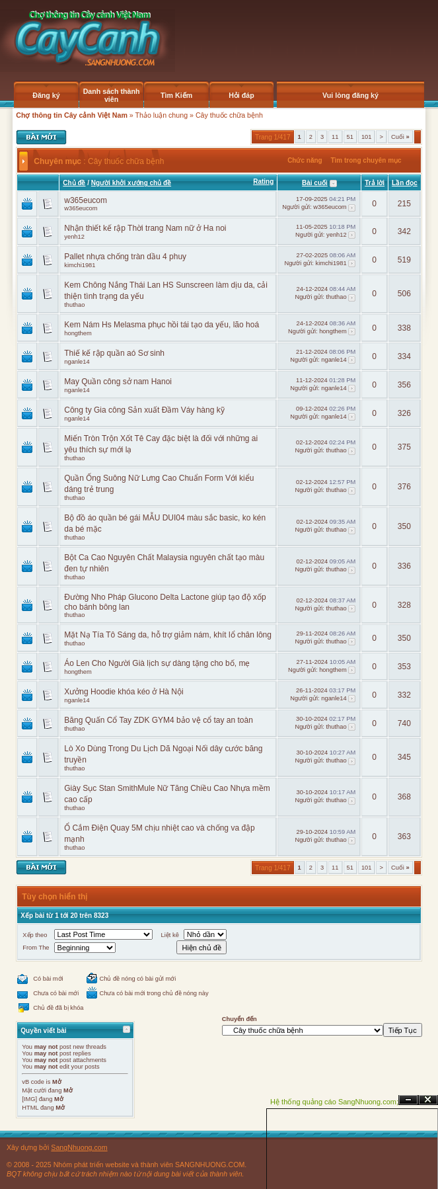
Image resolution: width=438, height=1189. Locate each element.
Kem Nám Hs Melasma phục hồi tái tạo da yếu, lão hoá (161, 324)
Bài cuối (315, 182)
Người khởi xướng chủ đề (131, 182)
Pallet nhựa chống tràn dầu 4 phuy (125, 256)
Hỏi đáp (241, 95)
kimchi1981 (79, 265)
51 (350, 137)
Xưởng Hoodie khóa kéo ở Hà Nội (123, 691)
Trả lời (374, 182)
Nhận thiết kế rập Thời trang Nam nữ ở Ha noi (145, 228)
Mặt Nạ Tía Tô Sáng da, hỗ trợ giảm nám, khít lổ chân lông (168, 634)
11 (335, 137)
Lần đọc (405, 182)
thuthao (74, 305)
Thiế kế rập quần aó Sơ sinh (114, 353)
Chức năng (304, 160)
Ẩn (408, 1100)
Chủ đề (74, 182)
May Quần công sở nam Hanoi (118, 381)
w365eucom (85, 200)
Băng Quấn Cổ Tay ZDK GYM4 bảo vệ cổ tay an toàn (158, 720)
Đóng (428, 1100)
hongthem (78, 333)
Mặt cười (34, 1090)
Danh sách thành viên (111, 95)
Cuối (400, 137)
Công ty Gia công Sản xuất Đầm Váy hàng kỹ (144, 410)
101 (366, 137)
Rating (263, 181)
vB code (33, 1082)
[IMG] (29, 1099)
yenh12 (74, 236)
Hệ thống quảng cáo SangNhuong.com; (334, 1102)
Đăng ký (45, 95)
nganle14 (76, 361)
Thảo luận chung (161, 115)
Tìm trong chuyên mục (365, 160)
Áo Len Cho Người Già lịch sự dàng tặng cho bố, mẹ (157, 663)
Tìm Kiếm (176, 95)
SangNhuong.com (79, 1147)
